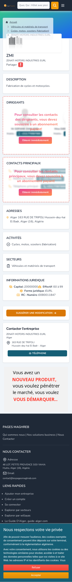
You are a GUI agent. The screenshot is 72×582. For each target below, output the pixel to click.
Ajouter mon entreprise (19, 494)
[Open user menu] (63, 5)
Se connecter (13, 505)
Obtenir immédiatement (35, 140)
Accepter (36, 575)
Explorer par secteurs (18, 510)
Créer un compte (15, 499)
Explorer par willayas (17, 515)
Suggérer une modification (36, 313)
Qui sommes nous (14, 435)
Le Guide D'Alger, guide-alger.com (26, 521)
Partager (11, 65)
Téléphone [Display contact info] (37, 353)
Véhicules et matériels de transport (29, 26)
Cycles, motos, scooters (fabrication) (30, 30)
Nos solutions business (41, 435)
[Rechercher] (55, 5)
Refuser (36, 567)
